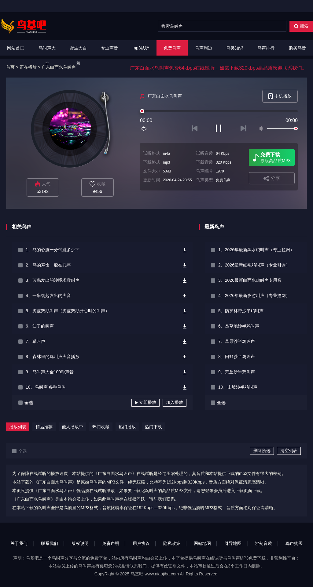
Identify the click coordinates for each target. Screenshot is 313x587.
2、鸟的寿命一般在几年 (48, 265)
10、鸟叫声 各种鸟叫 (46, 387)
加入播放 (174, 402)
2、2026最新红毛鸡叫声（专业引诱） (254, 265)
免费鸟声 (172, 47)
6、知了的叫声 (40, 326)
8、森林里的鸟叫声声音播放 (52, 356)
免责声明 (110, 543)
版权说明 (80, 543)
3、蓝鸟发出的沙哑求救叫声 (52, 280)
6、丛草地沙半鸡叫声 (238, 326)
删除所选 (262, 450)
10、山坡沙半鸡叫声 (237, 387)
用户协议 (141, 543)
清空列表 (288, 450)
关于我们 (19, 543)
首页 (10, 67)
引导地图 (232, 543)
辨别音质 (263, 543)
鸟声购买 (294, 543)
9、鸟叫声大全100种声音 (50, 371)
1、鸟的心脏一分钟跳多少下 (52, 249)
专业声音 (109, 47)
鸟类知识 (234, 47)
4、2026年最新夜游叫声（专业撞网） (254, 295)
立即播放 (145, 402)
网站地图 (202, 543)
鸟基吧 (137, 573)
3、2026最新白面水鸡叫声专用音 (250, 280)
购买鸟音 (297, 47)
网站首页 (15, 47)
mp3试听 (140, 47)
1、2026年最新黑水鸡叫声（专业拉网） (256, 249)
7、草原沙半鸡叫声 (236, 341)
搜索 (301, 26)
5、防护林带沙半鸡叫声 (240, 310)
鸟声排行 (265, 47)
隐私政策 (171, 543)
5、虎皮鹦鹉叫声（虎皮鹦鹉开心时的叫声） (67, 310)
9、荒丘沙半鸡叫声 (236, 371)
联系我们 (49, 543)
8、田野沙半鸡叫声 (236, 356)
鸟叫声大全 (47, 55)
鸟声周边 (203, 47)
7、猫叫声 (35, 341)
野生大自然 (78, 55)
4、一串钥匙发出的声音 (48, 295)
